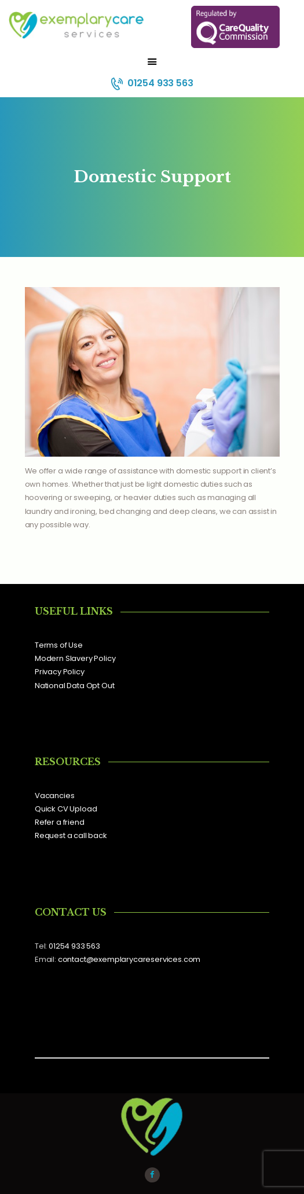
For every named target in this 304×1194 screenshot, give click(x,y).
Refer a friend (60, 822)
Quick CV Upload (66, 808)
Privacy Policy (60, 671)
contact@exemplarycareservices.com (129, 959)
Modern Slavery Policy (75, 658)
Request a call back (71, 835)
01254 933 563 (74, 945)
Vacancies (54, 795)
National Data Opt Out (74, 685)
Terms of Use (59, 645)
